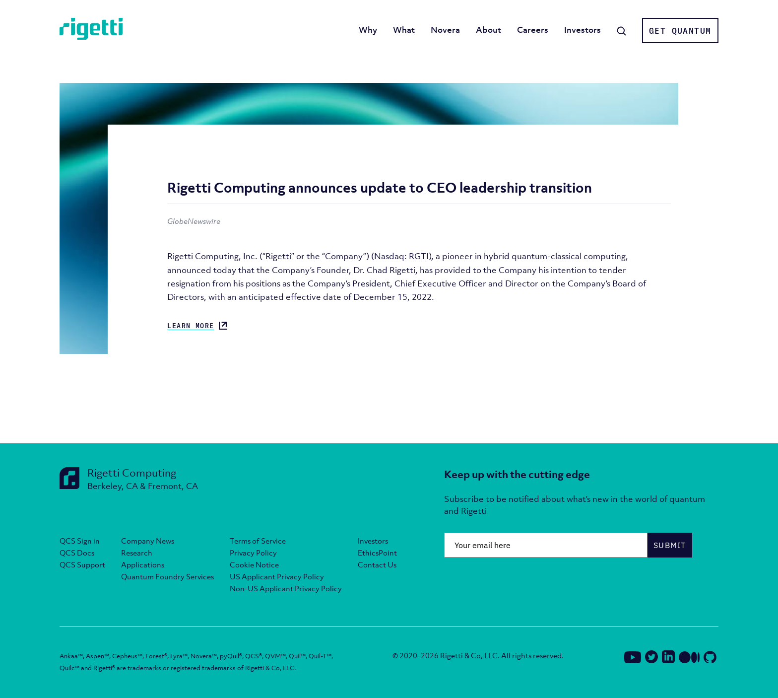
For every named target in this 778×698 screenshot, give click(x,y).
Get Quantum (680, 31)
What (404, 29)
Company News (147, 541)
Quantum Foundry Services (167, 576)
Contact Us (377, 564)
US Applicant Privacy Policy (277, 576)
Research (136, 553)
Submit (669, 545)
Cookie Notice (254, 564)
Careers (532, 29)
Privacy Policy (253, 553)
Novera (445, 29)
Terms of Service (258, 541)
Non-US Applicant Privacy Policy (286, 588)
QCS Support (82, 564)
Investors (582, 29)
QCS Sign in (80, 541)
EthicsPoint (377, 553)
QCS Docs (77, 553)
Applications (142, 564)
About (488, 29)
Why (368, 29)
